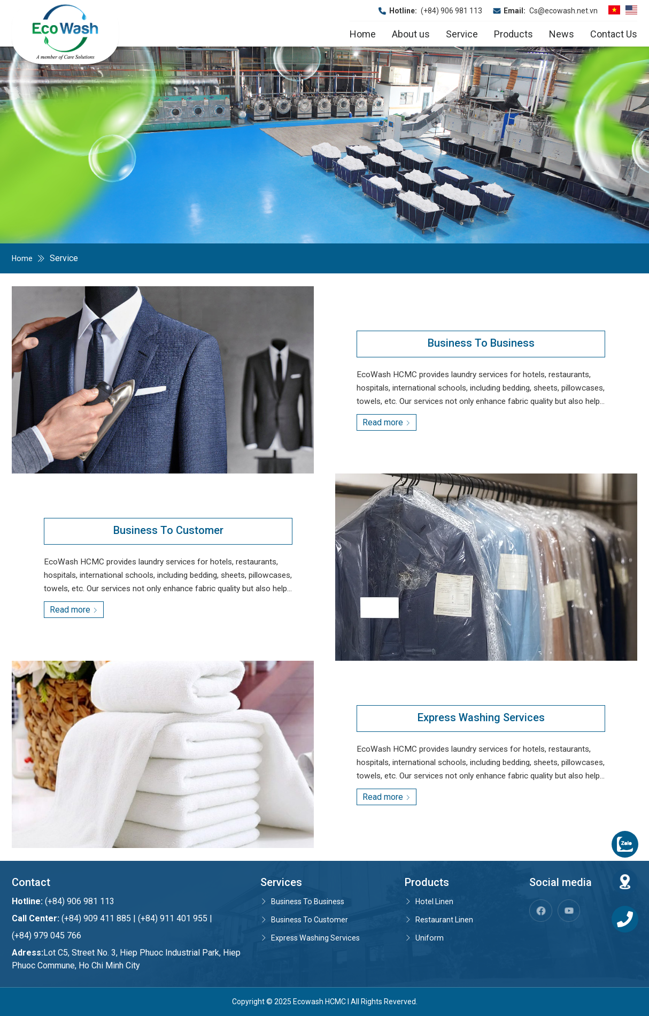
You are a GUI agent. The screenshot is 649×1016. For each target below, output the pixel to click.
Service (462, 34)
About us (411, 34)
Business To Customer (308, 919)
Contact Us (613, 34)
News (561, 34)
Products (513, 34)
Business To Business (307, 901)
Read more (386, 422)
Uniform (425, 938)
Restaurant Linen (441, 919)
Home (363, 34)
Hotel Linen (431, 901)
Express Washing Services (316, 938)
